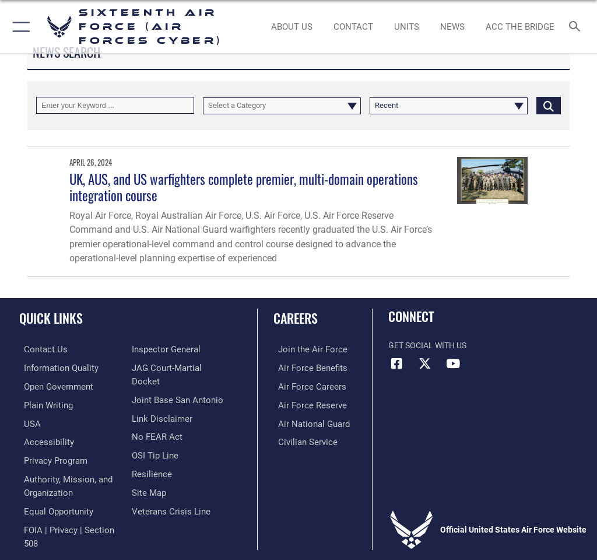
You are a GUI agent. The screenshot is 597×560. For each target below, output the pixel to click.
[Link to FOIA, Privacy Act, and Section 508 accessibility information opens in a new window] (181, 349)
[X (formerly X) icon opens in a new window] (425, 363)
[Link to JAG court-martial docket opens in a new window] (178, 385)
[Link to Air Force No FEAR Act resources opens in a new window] (155, 439)
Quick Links (51, 318)
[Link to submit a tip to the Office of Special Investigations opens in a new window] (153, 456)
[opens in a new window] (54, 367)
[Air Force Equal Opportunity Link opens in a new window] (52, 505)
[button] (19, 27)
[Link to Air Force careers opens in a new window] (304, 385)
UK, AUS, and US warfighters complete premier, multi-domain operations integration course (243, 187)
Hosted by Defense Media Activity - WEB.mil (299, 534)
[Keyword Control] (115, 105)
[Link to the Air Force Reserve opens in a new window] (304, 403)
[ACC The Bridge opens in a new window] (519, 26)
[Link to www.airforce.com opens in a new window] (304, 349)
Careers (295, 318)
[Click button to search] (548, 105)
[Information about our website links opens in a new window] (159, 421)
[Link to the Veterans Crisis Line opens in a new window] (167, 510)
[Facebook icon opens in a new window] (397, 363)
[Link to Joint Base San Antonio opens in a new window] (174, 403)
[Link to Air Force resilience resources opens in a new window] (149, 475)
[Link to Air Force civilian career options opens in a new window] (299, 439)
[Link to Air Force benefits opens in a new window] (305, 367)
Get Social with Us (427, 346)
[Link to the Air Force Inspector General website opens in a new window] (164, 367)
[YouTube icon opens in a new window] (453, 363)
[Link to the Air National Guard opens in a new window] (306, 421)
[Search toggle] (577, 27)
